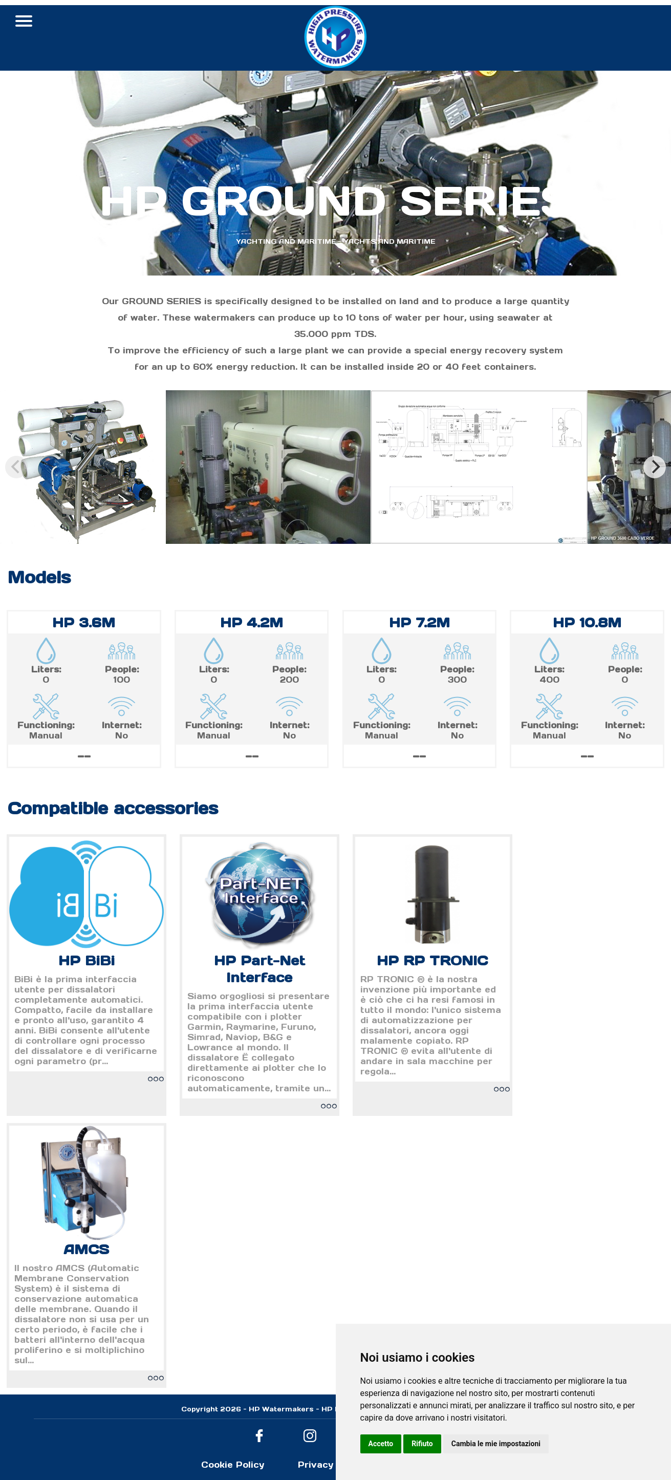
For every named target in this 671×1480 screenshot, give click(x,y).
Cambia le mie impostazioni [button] (495, 1444)
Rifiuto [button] (422, 1444)
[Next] (654, 467)
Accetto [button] (381, 1444)
